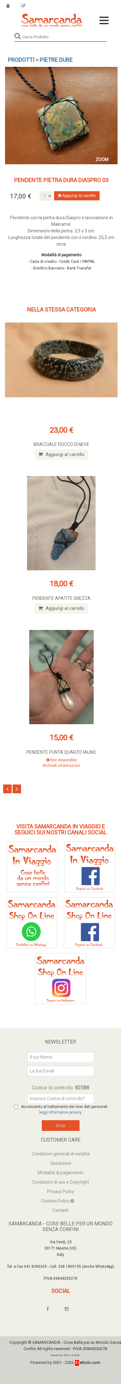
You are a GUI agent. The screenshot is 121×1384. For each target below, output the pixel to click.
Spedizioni (60, 1163)
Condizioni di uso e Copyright (60, 1182)
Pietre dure (56, 60)
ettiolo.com (87, 1362)
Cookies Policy (55, 1200)
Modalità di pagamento (61, 1172)
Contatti (60, 1210)
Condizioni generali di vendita (61, 1153)
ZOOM (102, 159)
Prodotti (21, 60)
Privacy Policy (60, 1191)
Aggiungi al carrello (77, 195)
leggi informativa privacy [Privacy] (60, 1112)
